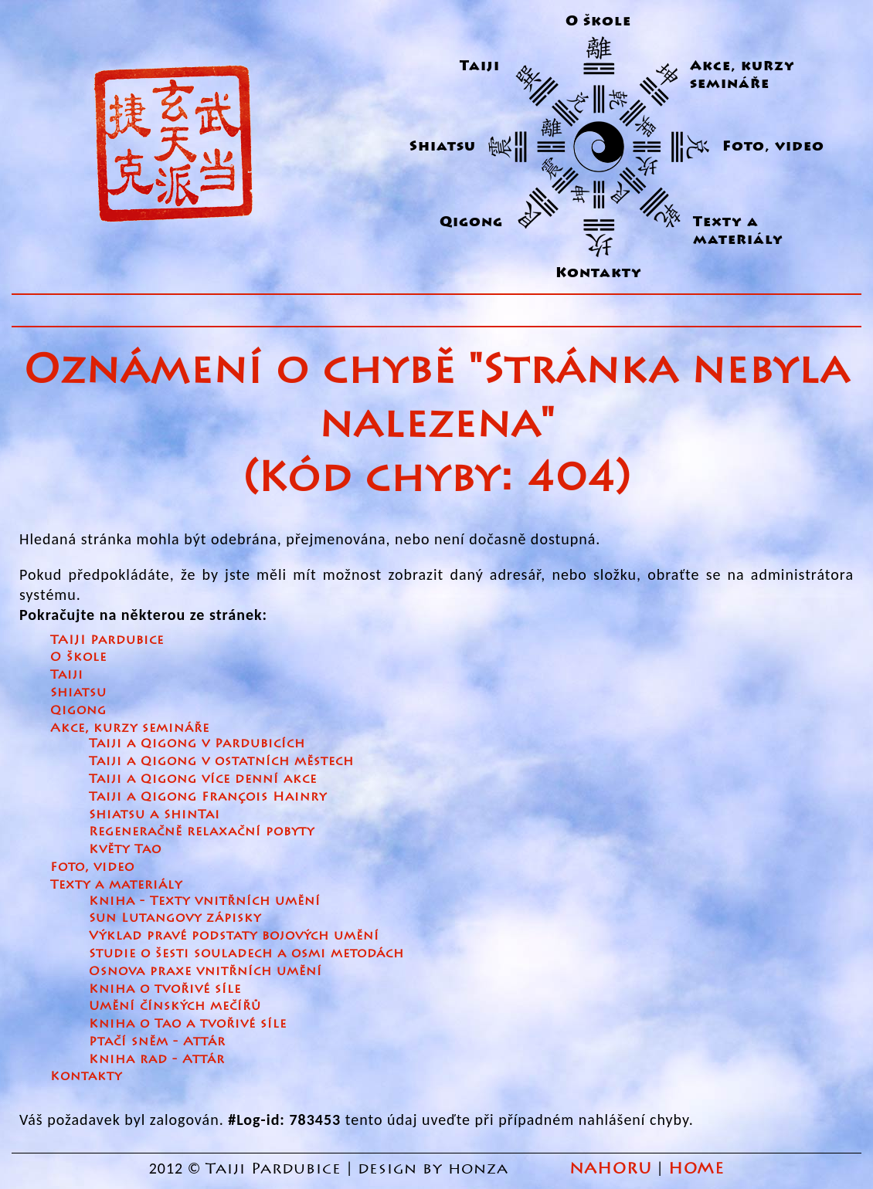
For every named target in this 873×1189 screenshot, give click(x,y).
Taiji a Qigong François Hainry (208, 796)
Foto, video (92, 866)
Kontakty (598, 273)
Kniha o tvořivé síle (165, 988)
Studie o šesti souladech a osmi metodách (246, 953)
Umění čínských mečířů (175, 1005)
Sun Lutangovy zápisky (175, 917)
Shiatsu (442, 146)
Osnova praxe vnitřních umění (205, 971)
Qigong (471, 222)
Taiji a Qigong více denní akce (203, 778)
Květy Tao (125, 849)
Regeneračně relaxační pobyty (201, 831)
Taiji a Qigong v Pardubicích (197, 743)
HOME (696, 1168)
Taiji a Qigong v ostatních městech (221, 761)
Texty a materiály (738, 231)
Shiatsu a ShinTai (154, 814)
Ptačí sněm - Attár (157, 1041)
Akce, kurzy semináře (742, 75)
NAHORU (610, 1168)
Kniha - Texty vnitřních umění (205, 900)
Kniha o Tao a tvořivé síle (188, 1023)
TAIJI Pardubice (107, 639)
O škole (598, 21)
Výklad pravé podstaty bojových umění (234, 935)
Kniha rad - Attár (157, 1059)
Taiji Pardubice (273, 1168)
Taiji (480, 66)
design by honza (436, 1168)
